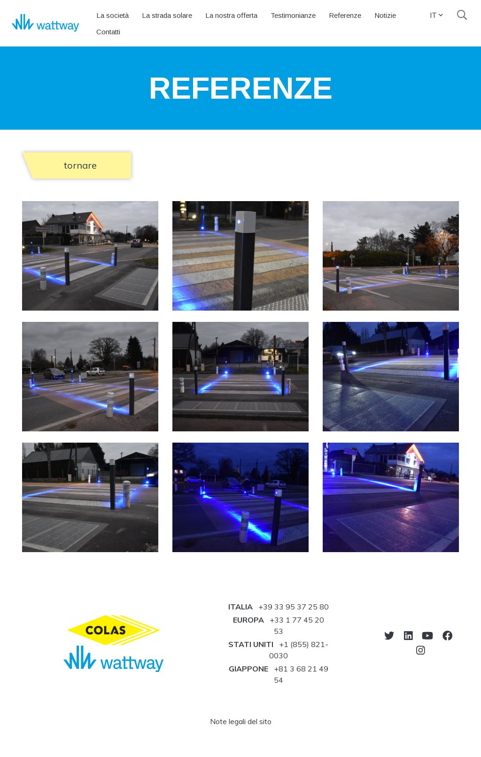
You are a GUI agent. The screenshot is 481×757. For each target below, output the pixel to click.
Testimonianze (293, 15)
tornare (80, 165)
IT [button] (436, 15)
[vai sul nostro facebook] (447, 635)
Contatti (108, 32)
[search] (462, 15)
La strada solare (167, 15)
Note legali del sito (241, 721)
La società (112, 15)
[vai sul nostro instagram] (420, 650)
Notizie (385, 15)
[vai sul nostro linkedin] (408, 635)
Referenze (345, 15)
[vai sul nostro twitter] (389, 635)
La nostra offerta (231, 15)
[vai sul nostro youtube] (427, 635)
